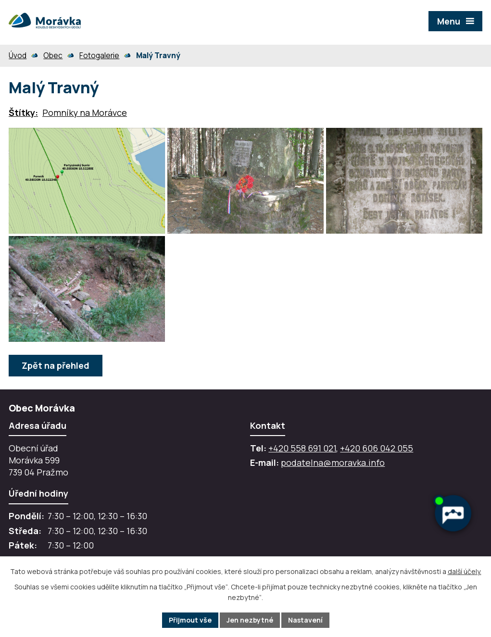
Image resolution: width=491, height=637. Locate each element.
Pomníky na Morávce (84, 112)
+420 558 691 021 (302, 448)
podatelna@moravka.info (333, 462)
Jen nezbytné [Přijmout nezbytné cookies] (250, 620)
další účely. (464, 571)
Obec (53, 55)
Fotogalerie (99, 55)
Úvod (17, 55)
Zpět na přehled (55, 365)
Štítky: (23, 112)
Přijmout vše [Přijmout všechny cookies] (190, 620)
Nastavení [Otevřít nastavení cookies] (305, 620)
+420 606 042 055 (376, 448)
